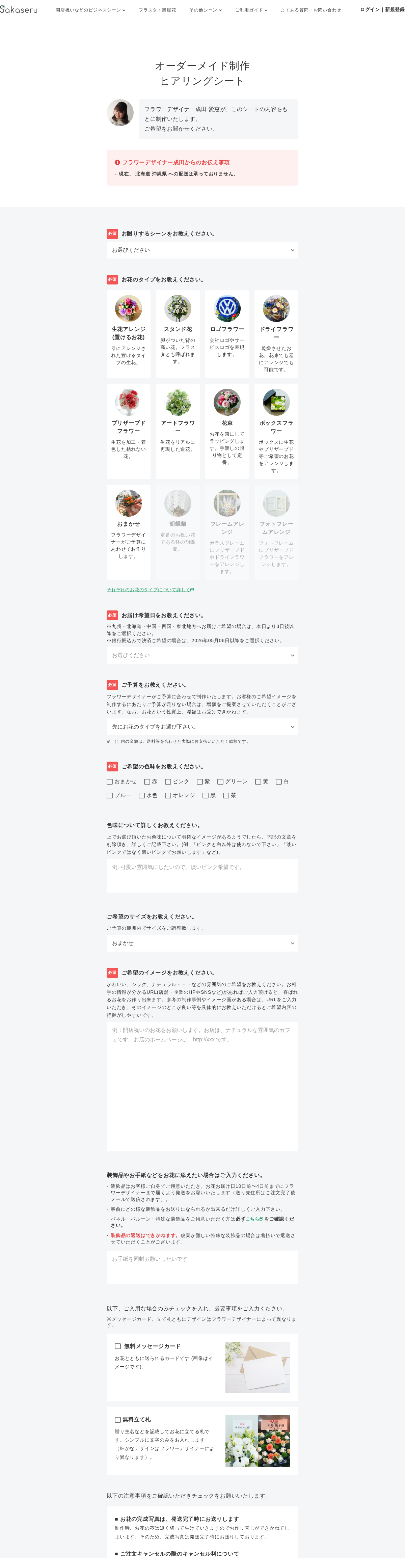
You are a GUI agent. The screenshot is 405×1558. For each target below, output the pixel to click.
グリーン (232, 781)
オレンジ (180, 795)
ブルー (119, 795)
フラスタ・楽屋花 (157, 9)
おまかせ (122, 781)
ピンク (177, 781)
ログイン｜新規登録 (382, 9)
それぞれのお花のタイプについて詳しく (154, 589)
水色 (148, 795)
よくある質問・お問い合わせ (311, 9)
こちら (256, 1219)
